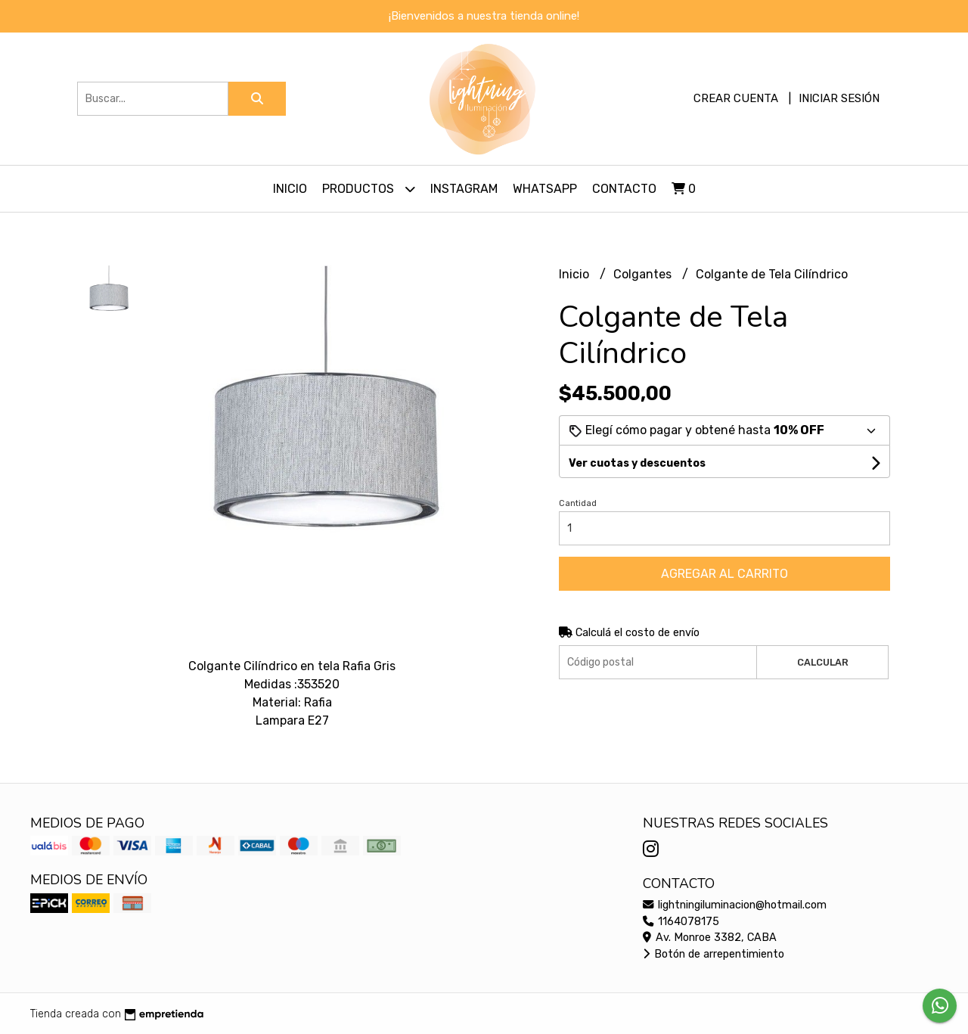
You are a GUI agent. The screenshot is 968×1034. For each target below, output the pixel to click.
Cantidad (578, 503)
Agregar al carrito (724, 574)
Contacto (624, 189)
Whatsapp (545, 189)
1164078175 (681, 921)
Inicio (290, 189)
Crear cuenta (735, 98)
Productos (368, 189)
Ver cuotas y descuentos (637, 463)
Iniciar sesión (839, 98)
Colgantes (644, 274)
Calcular (823, 662)
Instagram (464, 189)
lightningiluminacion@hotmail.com (735, 905)
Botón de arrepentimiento (713, 954)
